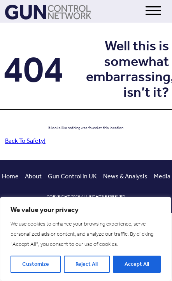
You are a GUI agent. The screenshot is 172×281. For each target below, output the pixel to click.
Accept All (137, 264)
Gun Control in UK (72, 176)
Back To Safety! (25, 140)
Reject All (86, 264)
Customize (35, 264)
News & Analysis (125, 176)
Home (10, 176)
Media (162, 176)
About (33, 176)
